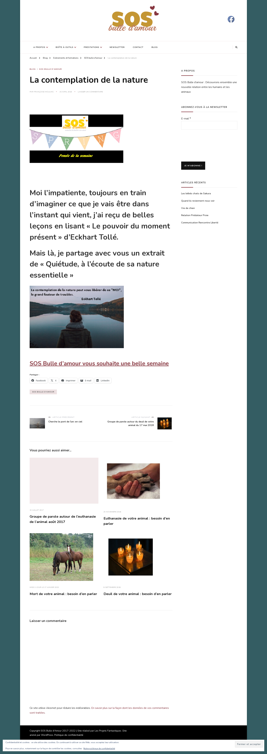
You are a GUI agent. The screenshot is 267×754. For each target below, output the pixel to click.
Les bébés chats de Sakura (196, 193)
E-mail (186, 118)
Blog (155, 47)
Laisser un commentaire (90, 91)
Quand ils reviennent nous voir (198, 200)
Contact (138, 47)
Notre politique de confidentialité (99, 748)
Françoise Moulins (43, 91)
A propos (39, 47)
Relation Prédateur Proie (194, 215)
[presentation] (195, 146)
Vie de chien (188, 208)
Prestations (91, 47)
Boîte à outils (64, 47)
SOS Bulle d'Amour (50, 69)
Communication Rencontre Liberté (199, 222)
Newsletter (117, 47)
